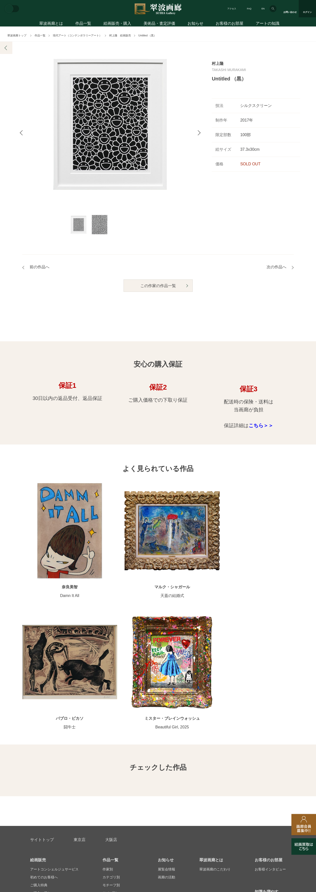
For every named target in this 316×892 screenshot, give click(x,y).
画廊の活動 (166, 729)
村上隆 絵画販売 (120, 35)
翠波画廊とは (51, 24)
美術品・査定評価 (159, 24)
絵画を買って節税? (269, 761)
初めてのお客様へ (44, 729)
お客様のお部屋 (229, 24)
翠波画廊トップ (16, 35)
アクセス (231, 8)
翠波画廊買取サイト (270, 812)
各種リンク (231, 812)
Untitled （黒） (147, 35)
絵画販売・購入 (117, 24)
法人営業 (151, 812)
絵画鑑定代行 (137, 788)
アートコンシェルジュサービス (54, 721)
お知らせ (195, 24)
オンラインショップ (118, 753)
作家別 (108, 721)
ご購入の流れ (40, 745)
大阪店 (111, 692)
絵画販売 (38, 712)
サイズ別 (109, 745)
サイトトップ (42, 692)
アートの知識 (267, 24)
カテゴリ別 (111, 729)
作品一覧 (83, 24)
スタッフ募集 (118, 812)
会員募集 (37, 761)
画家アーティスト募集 (76, 812)
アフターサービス (89, 788)
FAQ (249, 8)
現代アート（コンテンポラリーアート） (77, 35)
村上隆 (218, 63)
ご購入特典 (38, 737)
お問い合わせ (42, 788)
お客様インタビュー (270, 721)
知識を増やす (266, 744)
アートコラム (265, 753)
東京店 (79, 692)
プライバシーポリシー (190, 812)
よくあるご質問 (42, 753)
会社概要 (37, 812)
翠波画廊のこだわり (215, 721)
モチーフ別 (111, 737)
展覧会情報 (166, 721)
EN (263, 8)
